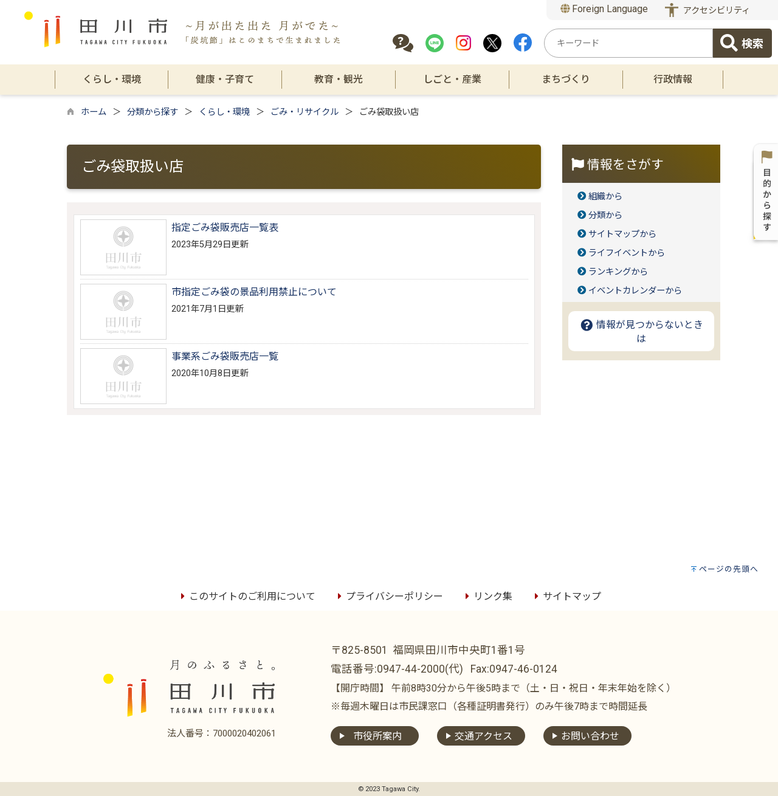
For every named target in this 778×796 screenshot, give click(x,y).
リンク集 (486, 596)
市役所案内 (377, 736)
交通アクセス (483, 736)
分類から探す (152, 112)
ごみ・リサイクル (304, 112)
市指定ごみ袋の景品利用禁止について (254, 292)
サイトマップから (622, 234)
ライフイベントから (626, 253)
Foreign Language (604, 9)
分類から (605, 215)
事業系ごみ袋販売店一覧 (224, 356)
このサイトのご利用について (246, 596)
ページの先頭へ (729, 569)
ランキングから (618, 272)
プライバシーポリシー (388, 596)
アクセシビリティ (716, 10)
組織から (605, 196)
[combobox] (628, 43)
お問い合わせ (590, 736)
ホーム (93, 112)
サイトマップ (566, 596)
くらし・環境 (224, 112)
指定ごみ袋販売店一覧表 (224, 227)
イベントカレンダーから (635, 291)
